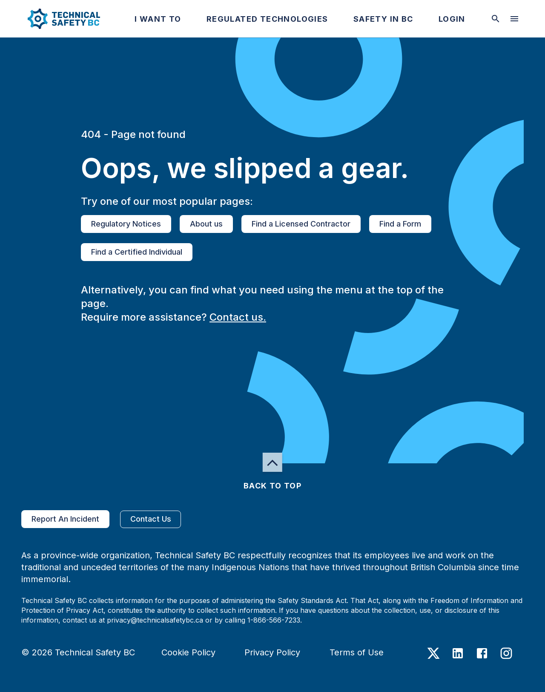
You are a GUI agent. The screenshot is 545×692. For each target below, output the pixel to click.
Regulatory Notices (126, 224)
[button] (57, 18)
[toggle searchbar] (495, 18)
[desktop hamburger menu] (514, 18)
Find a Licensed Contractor (301, 224)
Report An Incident (65, 519)
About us (206, 224)
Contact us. (237, 317)
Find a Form (400, 224)
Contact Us (150, 519)
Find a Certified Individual (136, 252)
